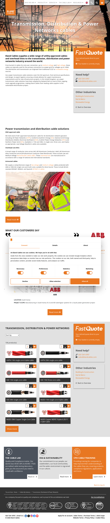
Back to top (99, 485)
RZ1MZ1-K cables (38, 169)
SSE (52, 138)
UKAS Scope (100, 516)
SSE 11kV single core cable (16, 380)
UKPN (28, 138)
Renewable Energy (83, 102)
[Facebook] (34, 516)
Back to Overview (83, 107)
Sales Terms (78, 516)
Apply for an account (65, 516)
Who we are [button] (29, 3)
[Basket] (34, 346)
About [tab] (85, 245)
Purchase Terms (89, 516)
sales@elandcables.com (87, 81)
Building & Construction (85, 96)
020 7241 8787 (83, 79)
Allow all (85, 281)
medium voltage (47, 65)
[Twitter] (28, 516)
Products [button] (42, 3)
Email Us (20, 516)
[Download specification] (31, 346)
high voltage (61, 65)
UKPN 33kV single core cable (51, 360)
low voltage (35, 165)
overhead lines (46, 155)
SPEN (64, 140)
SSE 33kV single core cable (16, 400)
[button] (4, 289)
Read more (65, 477)
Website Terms (78, 518)
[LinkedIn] (26, 516)
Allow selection (55, 281)
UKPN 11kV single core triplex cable (20, 360)
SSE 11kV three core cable (50, 380)
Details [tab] (55, 245)
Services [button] (52, 3)
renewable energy (62, 69)
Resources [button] (77, 3)
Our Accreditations (97, 497)
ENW (36, 140)
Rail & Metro (80, 99)
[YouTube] (37, 516)
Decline (25, 281)
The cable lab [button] (64, 3)
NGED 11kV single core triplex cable (54, 400)
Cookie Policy (100, 518)
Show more (12, 429)
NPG (22, 142)
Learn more (99, 477)
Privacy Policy (89, 518)
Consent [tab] (24, 245)
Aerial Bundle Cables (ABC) (26, 155)
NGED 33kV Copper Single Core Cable (20, 419)
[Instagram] (31, 516)
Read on (32, 477)
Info (27, 346)
